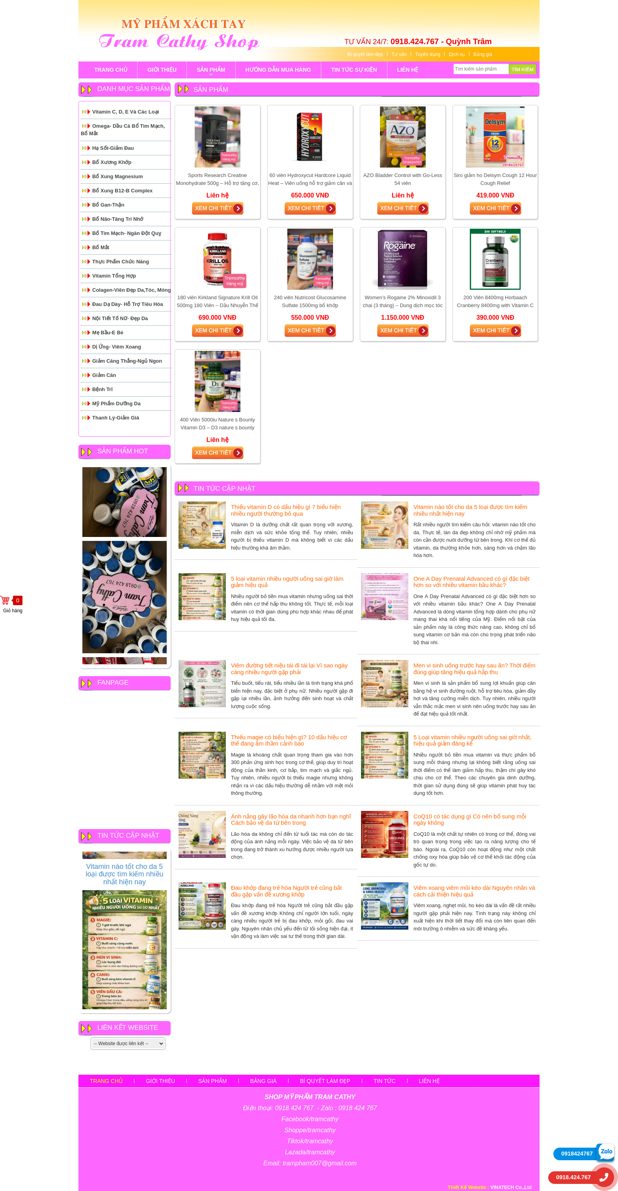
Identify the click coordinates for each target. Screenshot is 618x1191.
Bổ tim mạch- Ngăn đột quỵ (126, 233)
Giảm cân (104, 375)
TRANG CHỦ (110, 70)
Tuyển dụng (427, 54)
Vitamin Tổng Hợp (114, 276)
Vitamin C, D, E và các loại (125, 112)
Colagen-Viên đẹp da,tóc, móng (131, 290)
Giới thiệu (160, 1081)
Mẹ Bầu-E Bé (107, 332)
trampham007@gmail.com (320, 1163)
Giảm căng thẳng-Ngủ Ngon (127, 361)
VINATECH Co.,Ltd (511, 1187)
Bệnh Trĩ (102, 389)
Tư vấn (398, 54)
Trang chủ (106, 1081)
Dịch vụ (457, 54)
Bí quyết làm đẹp (365, 54)
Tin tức (385, 1081)
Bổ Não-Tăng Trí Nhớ (117, 219)
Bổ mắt (100, 247)
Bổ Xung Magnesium (117, 176)
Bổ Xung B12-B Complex (122, 191)
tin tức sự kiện (354, 70)
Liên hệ (429, 1081)
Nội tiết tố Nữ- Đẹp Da (120, 318)
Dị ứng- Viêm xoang (116, 347)
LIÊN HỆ (408, 70)
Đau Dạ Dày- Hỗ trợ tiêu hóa (127, 304)
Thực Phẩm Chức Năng (120, 262)
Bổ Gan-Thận (108, 205)
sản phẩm (211, 72)
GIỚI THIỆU (162, 70)
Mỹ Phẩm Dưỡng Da (116, 403)
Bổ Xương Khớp (111, 162)
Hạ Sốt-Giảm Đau (113, 148)
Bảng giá (482, 54)
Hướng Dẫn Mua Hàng (278, 70)
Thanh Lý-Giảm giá (115, 418)
